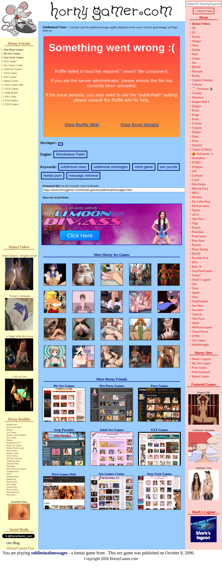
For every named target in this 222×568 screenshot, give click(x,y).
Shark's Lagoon (201, 279)
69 (193, 32)
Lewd (195, 180)
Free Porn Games (14, 427)
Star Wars (198, 305)
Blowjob (197, 71)
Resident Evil (200, 258)
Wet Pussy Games (13, 49)
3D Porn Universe (14, 458)
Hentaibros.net (13, 492)
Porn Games (10, 61)
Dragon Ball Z (200, 101)
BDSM (196, 67)
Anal (195, 54)
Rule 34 (196, 266)
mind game (144, 167)
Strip (195, 297)
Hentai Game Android (16, 435)
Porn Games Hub (14, 84)
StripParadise (200, 301)
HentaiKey (198, 158)
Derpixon (197, 97)
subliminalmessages (49, 552)
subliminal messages (111, 167)
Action (196, 36)
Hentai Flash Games (15, 448)
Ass (194, 62)
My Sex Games (12, 53)
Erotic (195, 119)
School (196, 275)
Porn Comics (12, 489)
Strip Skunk (11, 92)
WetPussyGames (202, 327)
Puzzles (196, 245)
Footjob (196, 127)
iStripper (197, 167)
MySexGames (200, 206)
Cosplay (197, 93)
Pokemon (197, 232)
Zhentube (11, 466)
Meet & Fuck (200, 188)
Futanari (197, 145)
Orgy (195, 223)
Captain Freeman (202, 80)
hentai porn (52, 176)
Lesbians (197, 175)
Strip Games (12, 450)
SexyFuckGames (202, 271)
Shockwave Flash (70, 154)
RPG (195, 262)
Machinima (199, 184)
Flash (195, 136)
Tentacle (197, 314)
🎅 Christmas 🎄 (202, 88)
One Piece (198, 219)
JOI (194, 171)
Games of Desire (202, 149)
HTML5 (197, 162)
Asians (196, 58)
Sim (194, 284)
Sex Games (11, 432)
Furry (195, 140)
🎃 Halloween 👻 (203, 154)
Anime (196, 49)
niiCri (195, 214)
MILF (195, 193)
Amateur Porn (13, 471)
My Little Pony (201, 201)
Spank (195, 292)
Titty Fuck (198, 318)
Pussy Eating (200, 249)
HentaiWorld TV (14, 443)
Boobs (196, 75)
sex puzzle (168, 167)
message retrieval (83, 176)
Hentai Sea (11, 479)
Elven (195, 110)
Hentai (9, 430)
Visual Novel (200, 331)
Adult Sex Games (12, 69)
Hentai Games (13, 453)
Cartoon (197, 84)
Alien (195, 45)
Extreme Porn (12, 463)
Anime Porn (12, 487)
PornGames (199, 236)
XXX (9, 474)
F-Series (197, 123)
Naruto (196, 210)
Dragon (196, 106)
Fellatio (196, 132)
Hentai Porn (12, 424)
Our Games (199, 340)
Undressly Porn (13, 461)
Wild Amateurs (201, 372)
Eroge (195, 114)
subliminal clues (74, 167)
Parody (196, 227)
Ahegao (196, 41)
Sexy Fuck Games (13, 57)
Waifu (195, 323)
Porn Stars (11, 495)
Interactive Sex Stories (16, 469)
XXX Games (10, 73)
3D (194, 28)
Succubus (198, 310)
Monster (197, 197)
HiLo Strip (10, 96)
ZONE (196, 336)
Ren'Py (196, 253)
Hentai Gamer (11, 80)
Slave (195, 288)
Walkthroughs (200, 344)
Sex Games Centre (13, 65)
